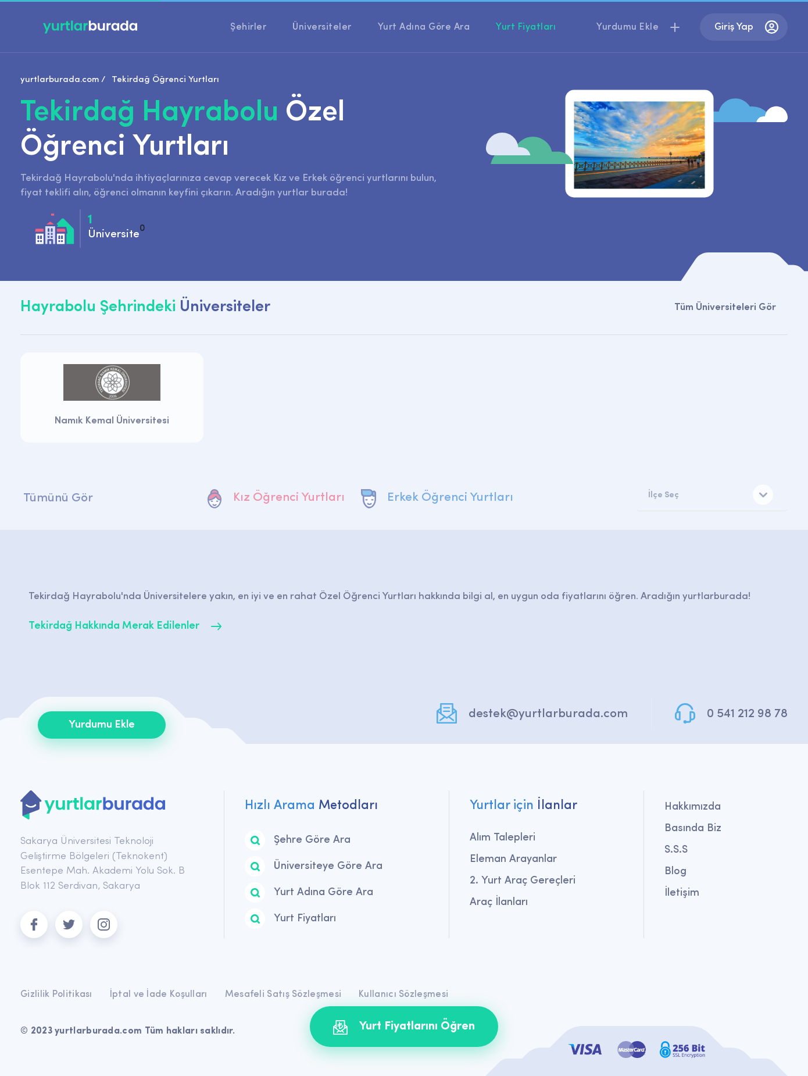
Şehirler (248, 27)
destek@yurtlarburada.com (548, 714)
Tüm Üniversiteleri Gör (725, 307)
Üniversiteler (322, 27)
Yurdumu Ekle (102, 725)
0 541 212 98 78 (747, 714)
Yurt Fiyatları (526, 27)
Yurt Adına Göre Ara (424, 27)
